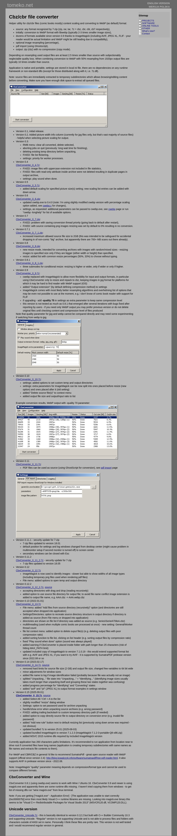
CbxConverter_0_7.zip (28, 219)
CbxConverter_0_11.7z (28, 464)
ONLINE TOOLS (150, 26)
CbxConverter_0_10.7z (28, 379)
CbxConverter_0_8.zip (28, 246)
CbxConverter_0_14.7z (28, 665)
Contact (146, 33)
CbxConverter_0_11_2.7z (30, 560)
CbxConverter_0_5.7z (27, 185)
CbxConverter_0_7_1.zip (29, 232)
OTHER (146, 28)
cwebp (111, 209)
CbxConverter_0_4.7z (27, 165)
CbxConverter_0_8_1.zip (29, 263)
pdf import (106, 467)
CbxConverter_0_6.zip (28, 199)
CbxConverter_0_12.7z (28, 570)
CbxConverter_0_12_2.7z (30, 587)
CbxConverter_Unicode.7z (23, 815)
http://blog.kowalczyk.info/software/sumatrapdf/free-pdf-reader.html (82, 758)
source (48, 587)
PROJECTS (148, 20)
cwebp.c (47, 205)
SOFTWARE (148, 23)
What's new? (148, 31)
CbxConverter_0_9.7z (27, 273)
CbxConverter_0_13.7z (28, 604)
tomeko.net (20, 5)
